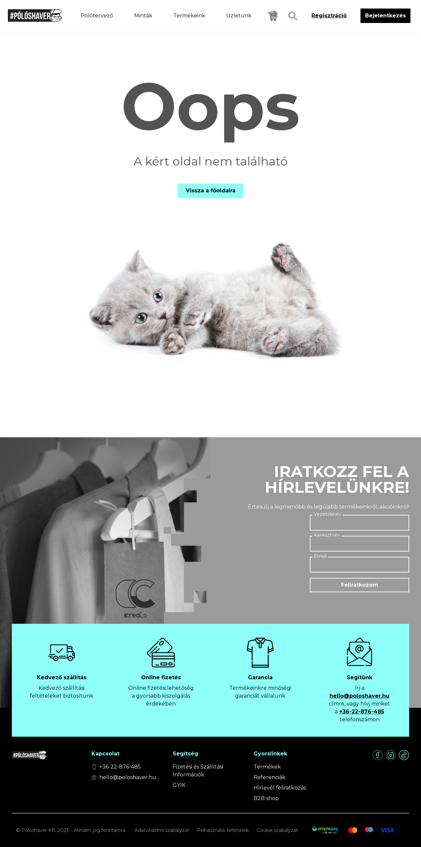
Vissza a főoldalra (210, 190)
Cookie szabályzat (277, 830)
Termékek (267, 767)
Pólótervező (97, 15)
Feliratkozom (359, 585)
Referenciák (269, 777)
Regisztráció (329, 15)
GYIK (179, 785)
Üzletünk (239, 15)
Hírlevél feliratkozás (280, 788)
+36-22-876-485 (361, 711)
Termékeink (189, 15)
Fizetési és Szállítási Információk (198, 771)
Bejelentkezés (385, 15)
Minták (143, 15)
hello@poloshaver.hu (359, 696)
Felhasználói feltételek (223, 830)
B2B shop (266, 798)
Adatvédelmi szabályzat (162, 830)
